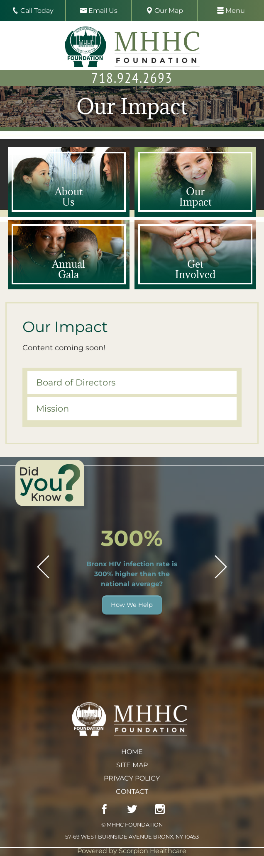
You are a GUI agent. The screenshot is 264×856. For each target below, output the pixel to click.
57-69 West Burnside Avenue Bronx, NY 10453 (132, 837)
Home (132, 752)
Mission (52, 408)
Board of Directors (75, 382)
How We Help (132, 605)
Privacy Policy (132, 778)
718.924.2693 (132, 77)
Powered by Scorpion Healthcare (131, 851)
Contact (132, 791)
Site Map (132, 765)
